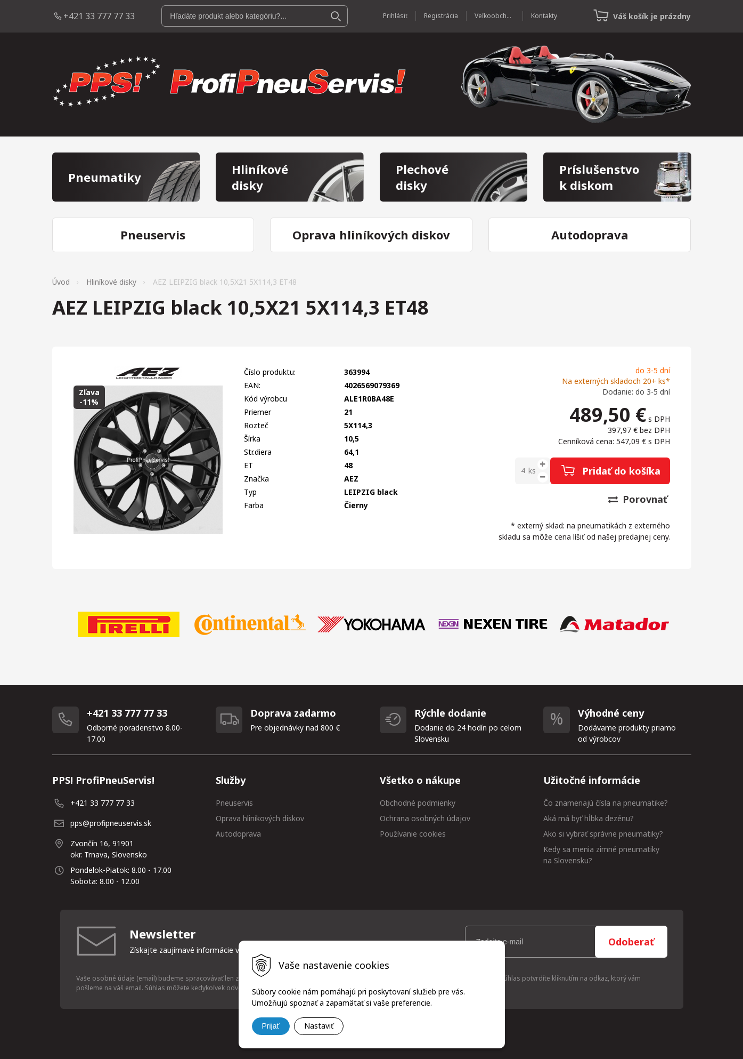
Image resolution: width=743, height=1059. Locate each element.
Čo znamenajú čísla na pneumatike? (605, 803)
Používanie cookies (413, 834)
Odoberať (631, 941)
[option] (129, 624)
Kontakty (544, 15)
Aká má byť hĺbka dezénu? (588, 818)
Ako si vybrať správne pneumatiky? (603, 834)
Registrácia (441, 15)
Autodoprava (238, 834)
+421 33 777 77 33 (99, 16)
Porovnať (637, 499)
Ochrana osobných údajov (425, 818)
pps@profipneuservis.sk (110, 823)
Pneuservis (234, 803)
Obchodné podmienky (417, 803)
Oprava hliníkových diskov (260, 818)
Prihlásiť (395, 15)
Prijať (271, 1026)
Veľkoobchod (495, 15)
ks (532, 471)
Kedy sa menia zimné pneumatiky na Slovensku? (601, 854)
